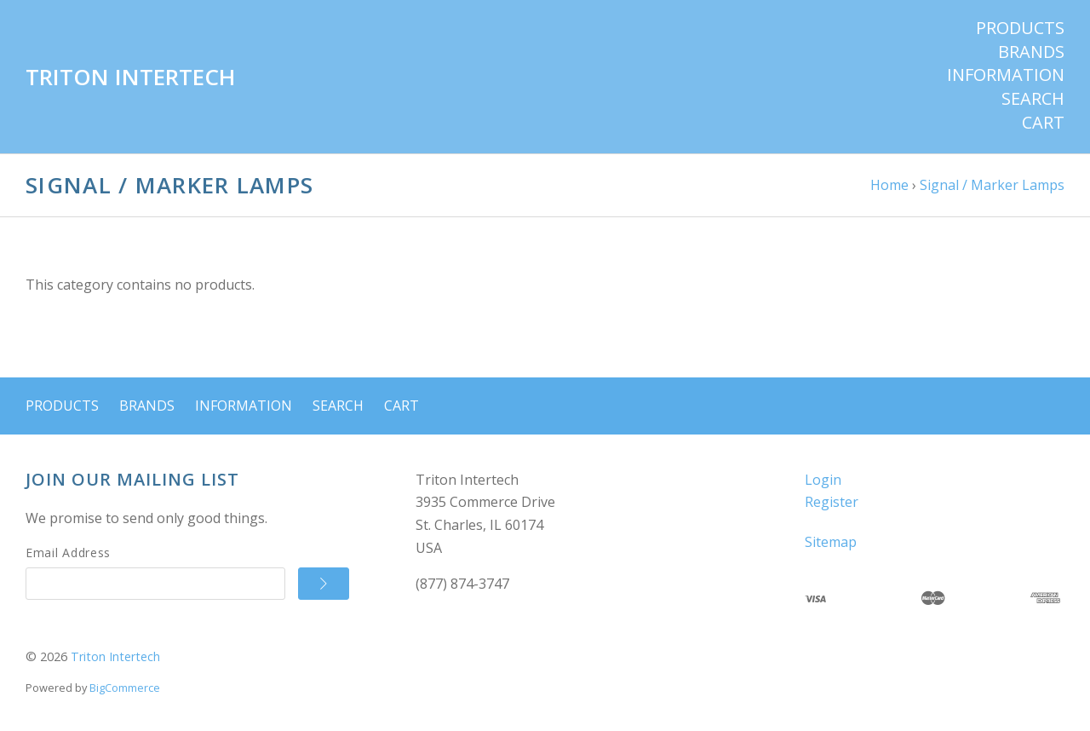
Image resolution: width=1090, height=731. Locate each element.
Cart (1043, 123)
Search (1032, 99)
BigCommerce (124, 687)
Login (823, 479)
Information (1005, 75)
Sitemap (831, 541)
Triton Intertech (115, 656)
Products (1020, 28)
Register (831, 501)
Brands (1031, 52)
